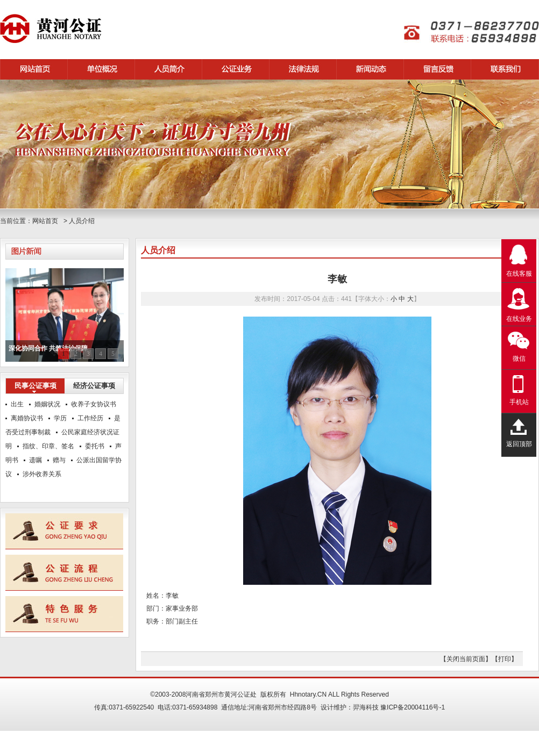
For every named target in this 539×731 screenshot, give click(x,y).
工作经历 (90, 418)
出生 (17, 404)
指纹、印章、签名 (48, 446)
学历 (60, 418)
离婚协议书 (27, 418)
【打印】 (504, 659)
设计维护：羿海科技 (350, 707)
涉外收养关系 (42, 474)
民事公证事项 (35, 386)
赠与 (59, 460)
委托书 (94, 446)
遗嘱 (35, 460)
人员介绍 (82, 221)
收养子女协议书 (93, 404)
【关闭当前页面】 (466, 659)
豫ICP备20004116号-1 (412, 707)
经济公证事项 (94, 386)
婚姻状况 (47, 404)
